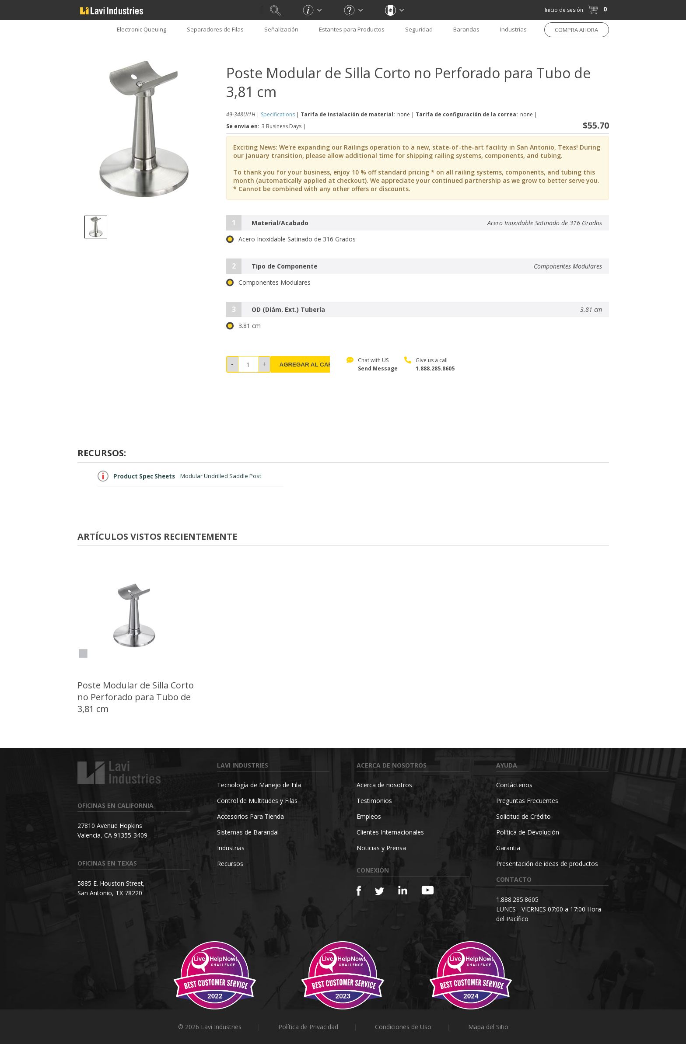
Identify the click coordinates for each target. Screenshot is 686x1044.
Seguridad (419, 29)
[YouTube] (427, 890)
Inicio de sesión (564, 10)
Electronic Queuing (141, 29)
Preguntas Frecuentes (527, 800)
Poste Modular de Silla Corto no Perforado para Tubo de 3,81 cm (135, 697)
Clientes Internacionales (390, 832)
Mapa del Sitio (488, 1027)
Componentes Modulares (268, 282)
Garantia (508, 848)
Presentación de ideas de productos (547, 863)
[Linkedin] (402, 890)
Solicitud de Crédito (523, 816)
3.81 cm (243, 326)
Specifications (278, 114)
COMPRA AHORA (576, 30)
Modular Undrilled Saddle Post (179, 476)
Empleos (369, 816)
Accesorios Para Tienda (250, 816)
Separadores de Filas (215, 29)
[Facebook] (359, 891)
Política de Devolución (527, 832)
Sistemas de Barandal (248, 832)
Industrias (513, 29)
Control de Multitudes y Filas (257, 800)
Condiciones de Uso (403, 1027)
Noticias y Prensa (381, 848)
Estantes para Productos (352, 29)
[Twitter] (379, 891)
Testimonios (374, 800)
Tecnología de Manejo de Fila (259, 785)
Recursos (230, 863)
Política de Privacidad (308, 1027)
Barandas (466, 29)
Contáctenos (514, 785)
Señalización (281, 29)
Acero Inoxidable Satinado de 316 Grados (291, 239)
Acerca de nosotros (384, 785)
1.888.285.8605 (435, 368)
